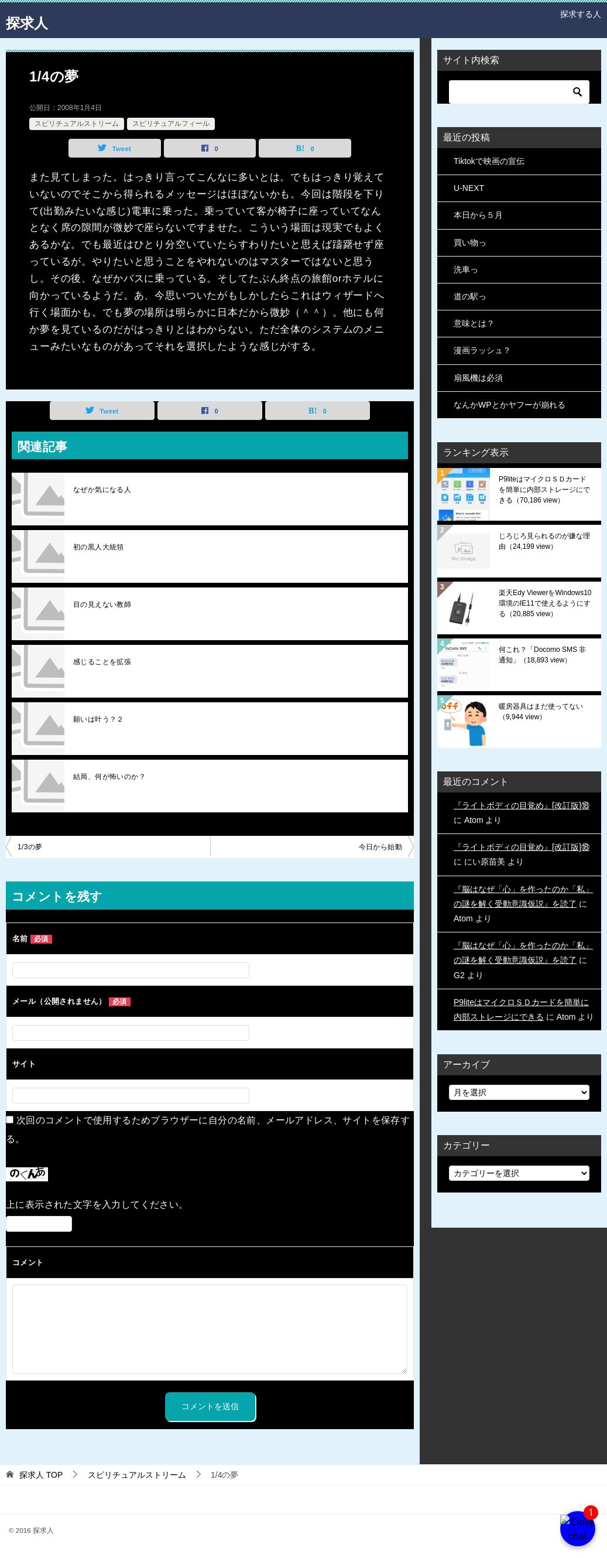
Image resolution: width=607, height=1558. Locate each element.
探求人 (32, 20)
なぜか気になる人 (102, 490)
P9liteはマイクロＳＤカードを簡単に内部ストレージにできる (544, 489)
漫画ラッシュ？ (482, 350)
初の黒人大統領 (98, 547)
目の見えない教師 (102, 604)
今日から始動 (380, 847)
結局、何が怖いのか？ (109, 777)
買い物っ (470, 242)
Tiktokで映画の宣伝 (489, 161)
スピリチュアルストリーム (77, 123)
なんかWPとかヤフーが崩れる (509, 404)
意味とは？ (474, 323)
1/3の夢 (30, 847)
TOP (41, 1475)
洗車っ (466, 269)
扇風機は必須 (478, 377)
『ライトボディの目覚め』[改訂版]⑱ (521, 805)
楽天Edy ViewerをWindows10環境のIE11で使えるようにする (545, 603)
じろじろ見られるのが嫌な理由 (544, 541)
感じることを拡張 (102, 662)
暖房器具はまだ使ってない (541, 711)
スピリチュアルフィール (171, 123)
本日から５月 (478, 215)
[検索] (519, 92)
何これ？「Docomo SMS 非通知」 (542, 654)
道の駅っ (470, 296)
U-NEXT (469, 188)
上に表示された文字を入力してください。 (97, 1205)
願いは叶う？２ (98, 719)
